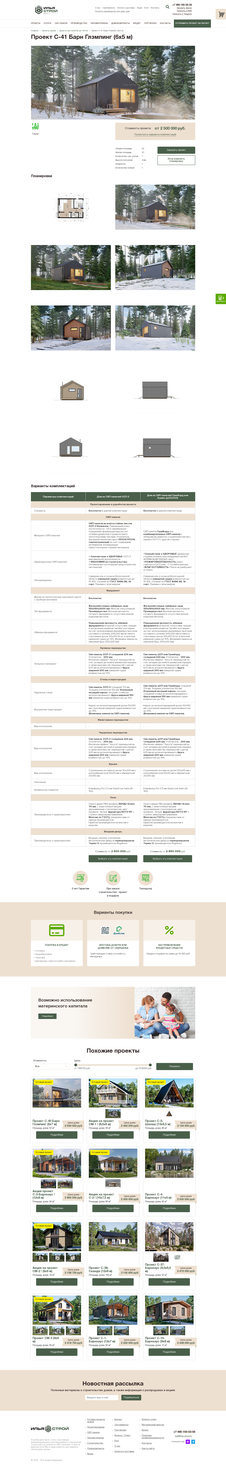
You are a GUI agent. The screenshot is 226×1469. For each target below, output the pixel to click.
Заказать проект (176, 150)
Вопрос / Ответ (122, 1436)
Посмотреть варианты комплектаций (155, 135)
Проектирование (95, 1427)
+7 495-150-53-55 (184, 1432)
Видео (145, 1430)
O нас (117, 1446)
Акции (139, 8)
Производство (79, 23)
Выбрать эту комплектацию (113, 858)
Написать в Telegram (182, 14)
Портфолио (150, 23)
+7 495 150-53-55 (182, 5)
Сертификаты (108, 8)
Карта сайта (148, 1449)
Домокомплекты (120, 23)
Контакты (155, 8)
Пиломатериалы (99, 23)
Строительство (95, 1443)
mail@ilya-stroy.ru (183, 1436)
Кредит (137, 23)
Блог (146, 8)
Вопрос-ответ (149, 1420)
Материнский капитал (153, 1425)
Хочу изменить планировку (176, 160)
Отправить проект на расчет (192, 23)
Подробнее (47, 1016)
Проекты (35, 23)
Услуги (47, 23)
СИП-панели (61, 23)
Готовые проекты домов (96, 1421)
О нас (97, 8)
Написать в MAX (184, 11)
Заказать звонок (184, 8)
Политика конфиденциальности (153, 1437)
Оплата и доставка (126, 8)
